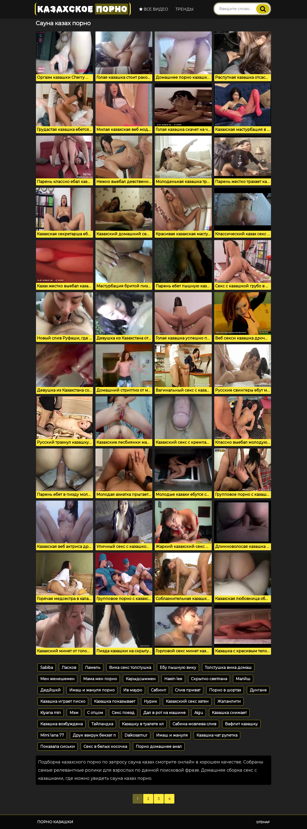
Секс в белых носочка (105, 746)
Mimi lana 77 (52, 735)
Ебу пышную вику (178, 667)
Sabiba (46, 667)
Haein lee (173, 679)
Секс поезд (123, 712)
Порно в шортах (225, 690)
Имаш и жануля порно (92, 690)
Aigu (198, 712)
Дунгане (258, 690)
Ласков (69, 667)
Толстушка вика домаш (228, 667)
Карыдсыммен (141, 679)
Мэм (74, 712)
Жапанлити (229, 701)
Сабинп (158, 690)
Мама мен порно (100, 679)
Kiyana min (50, 712)
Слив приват (188, 690)
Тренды (185, 9)
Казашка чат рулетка (216, 735)
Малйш (243, 679)
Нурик (150, 701)
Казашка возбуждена (61, 724)
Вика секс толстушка (130, 667)
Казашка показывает (114, 701)
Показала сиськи (57, 746)
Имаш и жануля (172, 735)
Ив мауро (132, 690)
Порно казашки (55, 822)
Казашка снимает (229, 712)
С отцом (95, 712)
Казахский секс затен (187, 701)
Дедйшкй (50, 690)
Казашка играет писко (62, 701)
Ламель (92, 667)
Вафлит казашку (241, 724)
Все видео (153, 9)
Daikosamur (136, 735)
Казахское (82, 9)
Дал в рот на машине (164, 712)
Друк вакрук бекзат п (94, 735)
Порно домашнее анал (159, 746)
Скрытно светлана (209, 679)
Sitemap (263, 822)
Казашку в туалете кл (143, 724)
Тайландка (102, 724)
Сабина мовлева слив (194, 724)
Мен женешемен (57, 679)
